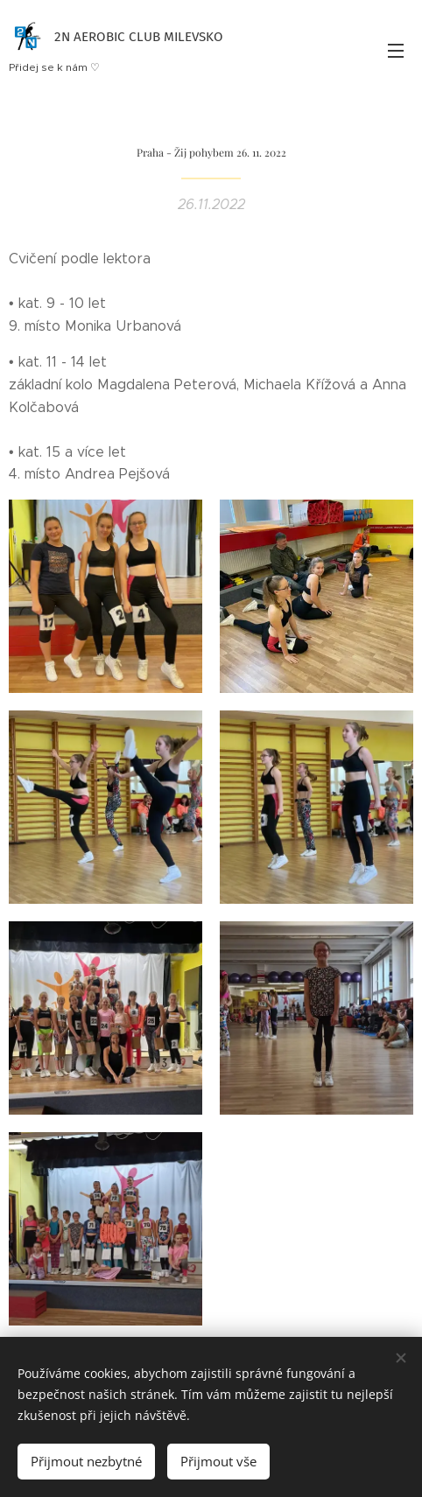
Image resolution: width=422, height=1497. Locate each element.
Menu (396, 51)
